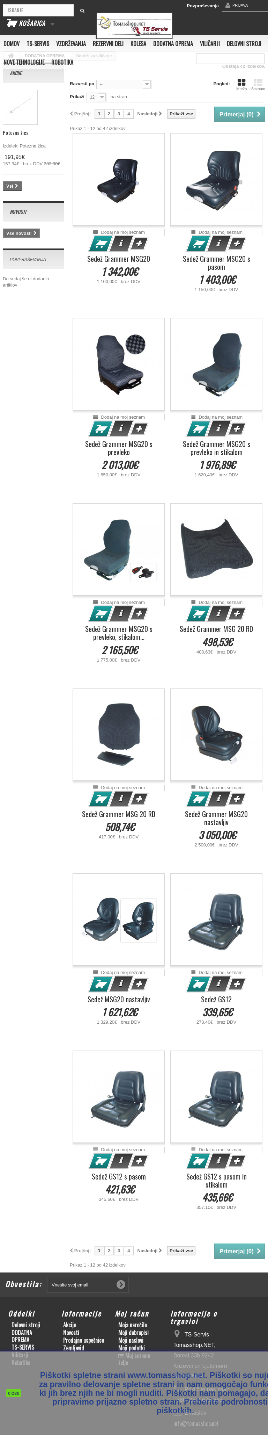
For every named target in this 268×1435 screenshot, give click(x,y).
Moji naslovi (130, 1340)
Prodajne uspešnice (83, 1340)
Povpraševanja (203, 5)
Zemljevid (73, 1348)
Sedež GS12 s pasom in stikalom (216, 1181)
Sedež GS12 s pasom (119, 1177)
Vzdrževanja (71, 43)
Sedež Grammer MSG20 (118, 259)
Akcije (16, 73)
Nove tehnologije (23, 62)
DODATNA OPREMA (173, 43)
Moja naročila (132, 1325)
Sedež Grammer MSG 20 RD (216, 629)
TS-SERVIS (38, 43)
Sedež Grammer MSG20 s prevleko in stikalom (216, 448)
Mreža (241, 84)
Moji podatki (131, 1348)
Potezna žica (16, 132)
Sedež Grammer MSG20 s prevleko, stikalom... (118, 633)
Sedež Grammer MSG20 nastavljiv (216, 818)
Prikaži (77, 96)
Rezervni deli (108, 43)
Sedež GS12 (216, 999)
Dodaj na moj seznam (122, 232)
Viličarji (210, 43)
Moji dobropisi (133, 1332)
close (14, 1393)
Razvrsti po (82, 83)
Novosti (18, 211)
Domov (11, 43)
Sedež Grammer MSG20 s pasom (216, 263)
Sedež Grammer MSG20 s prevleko (118, 448)
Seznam (258, 84)
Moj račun (132, 1313)
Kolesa (138, 43)
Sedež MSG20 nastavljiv (119, 999)
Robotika (62, 62)
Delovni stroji (244, 43)
